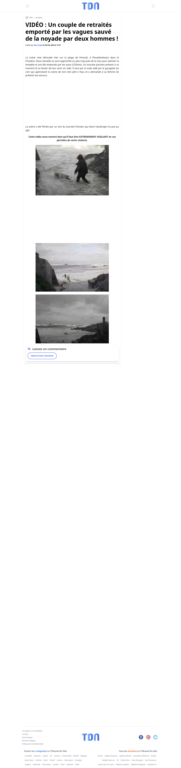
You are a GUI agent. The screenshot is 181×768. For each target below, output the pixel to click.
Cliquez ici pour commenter (42, 356)
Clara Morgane (137, 760)
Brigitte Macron (108, 760)
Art (51, 756)
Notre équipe (27, 737)
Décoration (68, 760)
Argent (45, 756)
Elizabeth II (151, 764)
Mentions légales (29, 740)
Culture (59, 760)
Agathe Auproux (111, 756)
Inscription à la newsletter (32, 731)
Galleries (69, 764)
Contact (25, 734)
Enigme (28, 764)
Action (100, 756)
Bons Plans (29, 760)
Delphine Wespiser (138, 764)
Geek (77, 764)
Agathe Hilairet (125, 756)
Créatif (52, 760)
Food (62, 764)
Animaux (37, 756)
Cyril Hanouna (150, 760)
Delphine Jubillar (122, 764)
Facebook (36, 764)
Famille (56, 764)
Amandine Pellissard (141, 756)
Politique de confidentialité (32, 744)
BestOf (76, 756)
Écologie (78, 760)
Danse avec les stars (106, 764)
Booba (153, 756)
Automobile (66, 756)
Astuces (57, 756)
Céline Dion (124, 760)
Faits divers (46, 764)
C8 (118, 760)
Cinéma (38, 760)
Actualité (28, 756)
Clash (45, 760)
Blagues (83, 756)
